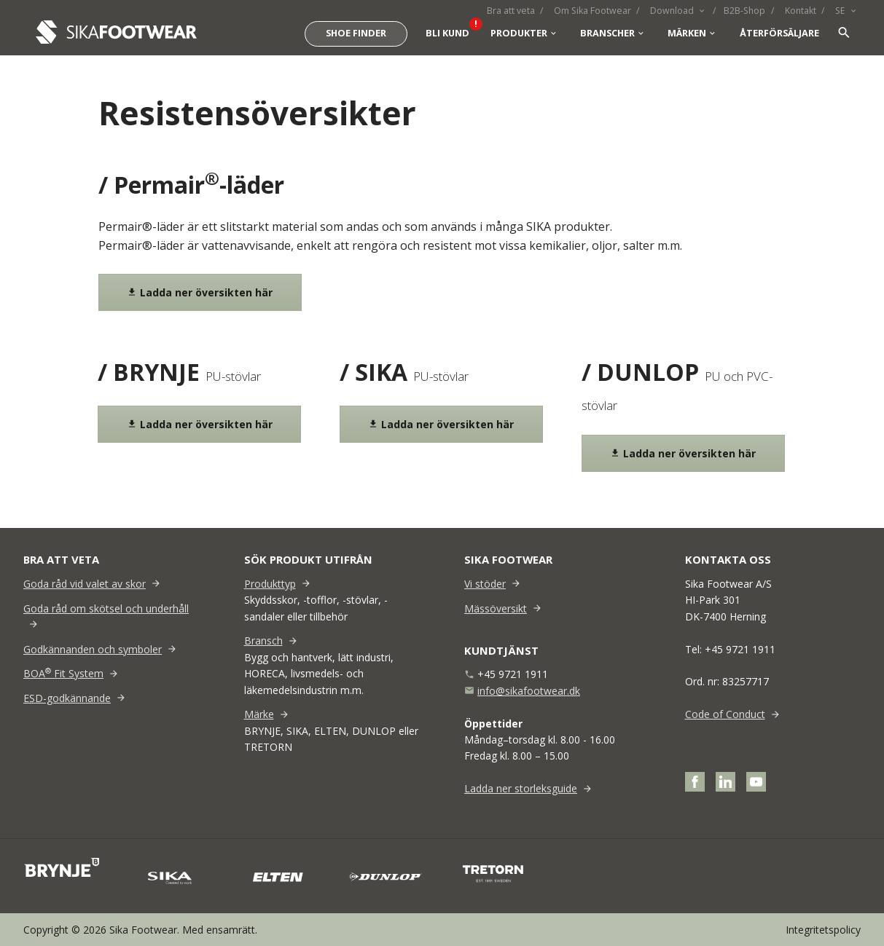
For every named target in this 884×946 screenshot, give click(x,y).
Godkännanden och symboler (92, 649)
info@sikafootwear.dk (528, 691)
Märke (259, 714)
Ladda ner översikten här (200, 292)
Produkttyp (270, 584)
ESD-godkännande (67, 698)
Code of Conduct (725, 714)
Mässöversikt (495, 608)
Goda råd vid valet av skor (84, 584)
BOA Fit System (63, 673)
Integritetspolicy (823, 930)
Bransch (263, 640)
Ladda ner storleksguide (520, 788)
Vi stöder (485, 584)
